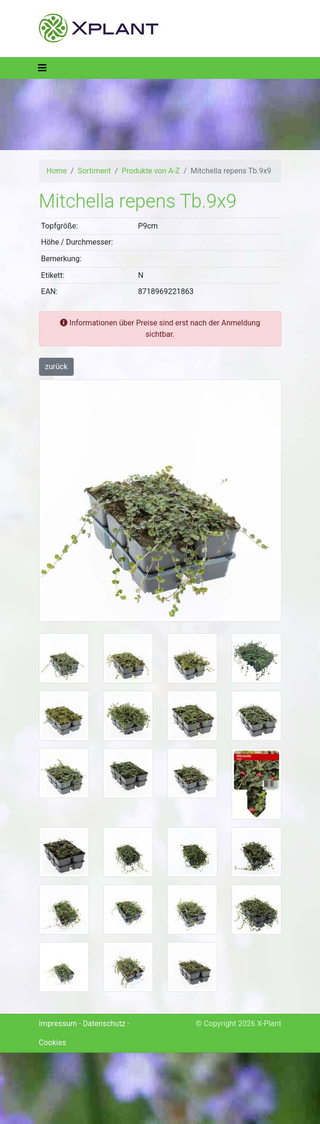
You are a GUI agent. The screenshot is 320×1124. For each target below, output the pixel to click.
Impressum (58, 1023)
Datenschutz (104, 1023)
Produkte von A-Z (151, 170)
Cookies (52, 1042)
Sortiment (94, 170)
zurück (56, 366)
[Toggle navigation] (42, 68)
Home (57, 170)
